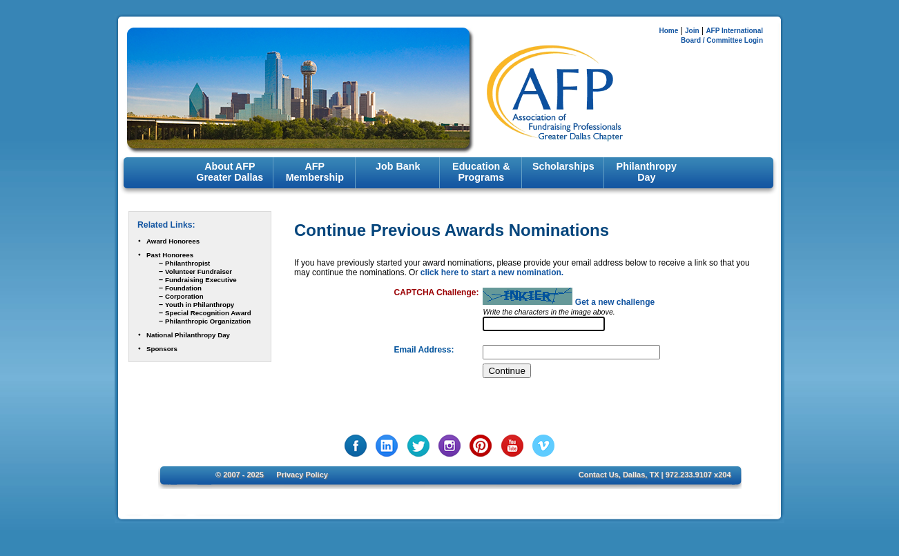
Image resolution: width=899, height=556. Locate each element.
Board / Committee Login (722, 40)
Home (668, 30)
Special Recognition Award (208, 313)
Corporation (184, 296)
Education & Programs (481, 172)
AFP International (734, 30)
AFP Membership (315, 172)
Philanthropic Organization (208, 321)
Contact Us (599, 474)
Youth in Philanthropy (199, 304)
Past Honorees (169, 255)
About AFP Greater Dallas (229, 172)
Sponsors (161, 349)
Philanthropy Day (647, 172)
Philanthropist (187, 263)
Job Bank (398, 166)
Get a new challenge (615, 302)
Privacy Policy (302, 474)
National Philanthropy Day (188, 335)
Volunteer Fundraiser (198, 271)
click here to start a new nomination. (491, 272)
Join (692, 30)
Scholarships (563, 166)
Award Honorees (173, 241)
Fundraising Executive (201, 280)
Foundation (183, 288)
